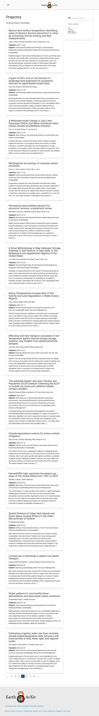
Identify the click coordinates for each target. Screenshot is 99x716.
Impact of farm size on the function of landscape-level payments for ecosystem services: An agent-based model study (31, 81)
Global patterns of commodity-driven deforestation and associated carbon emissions (34, 594)
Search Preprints (78, 18)
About (7, 711)
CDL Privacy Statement (47, 711)
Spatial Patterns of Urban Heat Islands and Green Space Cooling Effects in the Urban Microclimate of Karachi (32, 516)
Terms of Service (17, 711)
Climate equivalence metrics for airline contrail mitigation (34, 434)
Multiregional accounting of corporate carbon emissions (33, 164)
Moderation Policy (30, 711)
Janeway (40, 706)
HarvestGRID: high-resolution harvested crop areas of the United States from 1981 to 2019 (33, 474)
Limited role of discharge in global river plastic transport (34, 557)
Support (59, 711)
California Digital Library (25, 706)
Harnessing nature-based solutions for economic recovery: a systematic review (30, 207)
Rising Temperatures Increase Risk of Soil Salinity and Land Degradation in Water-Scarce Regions (34, 296)
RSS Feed (66, 711)
